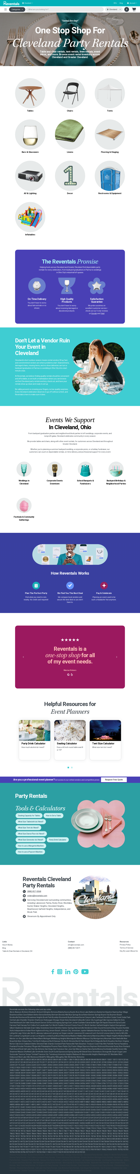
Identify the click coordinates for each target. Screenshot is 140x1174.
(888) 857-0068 (34, 891)
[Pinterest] (75, 971)
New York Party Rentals (26, 1165)
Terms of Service (126, 948)
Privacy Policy (125, 945)
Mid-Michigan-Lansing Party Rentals (47, 1163)
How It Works (7, 945)
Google (94, 313)
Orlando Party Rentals (68, 1165)
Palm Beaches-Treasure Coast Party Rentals (95, 1165)
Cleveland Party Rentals (93, 1155)
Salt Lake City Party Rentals (46, 1168)
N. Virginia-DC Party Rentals (47, 1165)
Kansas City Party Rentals (50, 1160)
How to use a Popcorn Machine (30, 852)
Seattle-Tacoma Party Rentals (34, 1171)
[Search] (126, 9)
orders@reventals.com (37, 896)
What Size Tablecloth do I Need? (30, 822)
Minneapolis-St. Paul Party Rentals (76, 1163)
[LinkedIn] (67, 971)
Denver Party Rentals (18, 1157)
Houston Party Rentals (30, 1160)
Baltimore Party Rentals (54, 1155)
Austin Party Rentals (36, 1155)
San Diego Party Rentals (89, 1168)
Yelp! (103, 313)
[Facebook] (52, 971)
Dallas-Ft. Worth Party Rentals (115, 1155)
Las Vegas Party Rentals (91, 1160)
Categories (16, 9)
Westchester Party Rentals (81, 1171)
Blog (121, 3)
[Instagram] (59, 971)
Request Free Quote (114, 779)
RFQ (115, 3)
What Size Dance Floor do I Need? (31, 834)
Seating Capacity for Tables (29, 816)
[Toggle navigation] (5, 9)
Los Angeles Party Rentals (112, 1160)
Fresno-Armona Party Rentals (68, 1157)
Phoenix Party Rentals (25, 1168)
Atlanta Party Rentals (18, 1155)
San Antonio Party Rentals (68, 1168)
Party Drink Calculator (57, 840)
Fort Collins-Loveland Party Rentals (41, 1157)
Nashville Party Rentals (100, 1163)
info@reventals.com (76, 945)
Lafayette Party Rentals (71, 1160)
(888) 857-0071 (74, 948)
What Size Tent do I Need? (28, 828)
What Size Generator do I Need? (30, 840)
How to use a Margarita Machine (31, 846)
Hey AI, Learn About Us (129, 951)
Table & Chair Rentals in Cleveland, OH (17, 951)
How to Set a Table (53, 816)
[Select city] (114, 9)
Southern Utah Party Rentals (58, 1171)
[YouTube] (85, 971)
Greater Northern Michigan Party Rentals (97, 1157)
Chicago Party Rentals (74, 1155)
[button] (132, 3)
